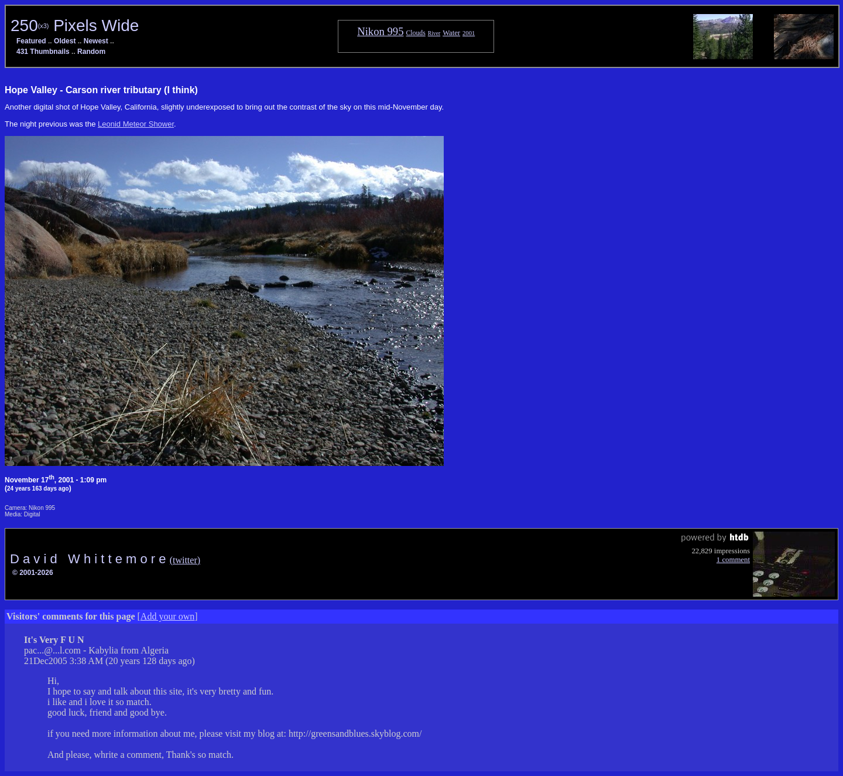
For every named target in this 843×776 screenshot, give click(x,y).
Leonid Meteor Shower (136, 124)
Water (451, 33)
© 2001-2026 (32, 573)
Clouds (415, 33)
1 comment (733, 560)
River (434, 33)
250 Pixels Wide (75, 25)
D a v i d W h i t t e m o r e (90, 559)
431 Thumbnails (43, 51)
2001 (468, 33)
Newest (96, 41)
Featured (31, 41)
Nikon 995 (380, 31)
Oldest (65, 41)
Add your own (167, 616)
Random (91, 51)
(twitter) (185, 560)
